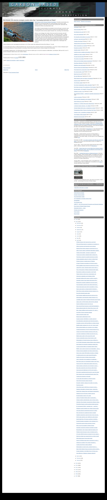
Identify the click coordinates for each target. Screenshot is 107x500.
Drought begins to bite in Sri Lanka (83, 395)
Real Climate (76, 213)
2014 (76, 221)
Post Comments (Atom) (14, 72)
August (78, 231)
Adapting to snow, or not (79, 91)
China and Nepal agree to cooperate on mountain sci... (87, 244)
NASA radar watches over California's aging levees (87, 417)
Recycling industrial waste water (83, 293)
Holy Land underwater (78, 34)
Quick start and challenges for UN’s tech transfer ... (87, 370)
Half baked (76, 27)
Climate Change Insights (79, 194)
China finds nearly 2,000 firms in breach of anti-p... (87, 387)
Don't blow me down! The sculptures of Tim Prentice (85, 87)
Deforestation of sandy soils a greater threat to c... (86, 446)
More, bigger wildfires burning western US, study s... (87, 310)
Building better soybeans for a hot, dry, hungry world (87, 325)
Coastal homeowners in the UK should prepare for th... (87, 329)
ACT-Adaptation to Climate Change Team (82, 198)
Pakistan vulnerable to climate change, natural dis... (87, 389)
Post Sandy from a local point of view (82, 69)
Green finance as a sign (79, 101)
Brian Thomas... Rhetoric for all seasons (82, 21)
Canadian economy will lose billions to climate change (87, 323)
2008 (76, 473)
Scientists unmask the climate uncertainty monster (86, 427)
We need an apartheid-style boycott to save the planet (87, 372)
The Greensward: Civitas (79, 196)
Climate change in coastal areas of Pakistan (85, 261)
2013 (76, 463)
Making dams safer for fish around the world (85, 335)
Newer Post (5, 69)
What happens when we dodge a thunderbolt (83, 78)
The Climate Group (78, 202)
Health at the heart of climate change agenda (85, 357)
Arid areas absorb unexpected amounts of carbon (86, 410)
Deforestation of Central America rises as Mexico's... (87, 340)
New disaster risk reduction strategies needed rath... (87, 344)
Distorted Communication (79, 116)
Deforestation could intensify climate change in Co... (87, 297)
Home (36, 69)
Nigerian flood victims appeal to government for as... (87, 248)
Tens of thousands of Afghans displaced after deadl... (87, 269)
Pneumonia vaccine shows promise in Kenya (85, 423)
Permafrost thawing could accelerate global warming (87, 404)
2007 (76, 476)
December (79, 223)
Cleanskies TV (89, 128)
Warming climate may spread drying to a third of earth (87, 436)
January (78, 460)
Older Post (66, 69)
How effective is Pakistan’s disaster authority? (86, 453)
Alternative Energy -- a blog (79, 208)
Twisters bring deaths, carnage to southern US (86, 252)
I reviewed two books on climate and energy (88, 153)
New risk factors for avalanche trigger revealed (86, 412)
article (100, 161)
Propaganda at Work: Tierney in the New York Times (85, 110)
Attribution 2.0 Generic (53, 54)
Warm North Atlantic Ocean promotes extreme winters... (88, 449)
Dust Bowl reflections (78, 63)
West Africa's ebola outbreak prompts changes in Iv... (87, 291)
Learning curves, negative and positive (82, 52)
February (79, 458)
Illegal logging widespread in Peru (83, 316)
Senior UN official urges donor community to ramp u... (87, 440)
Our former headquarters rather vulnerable (83, 85)
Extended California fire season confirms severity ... (87, 278)
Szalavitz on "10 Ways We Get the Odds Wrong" (84, 103)
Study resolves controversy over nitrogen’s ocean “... (87, 365)
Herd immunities (77, 29)
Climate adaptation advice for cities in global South (87, 259)
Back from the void (78, 74)
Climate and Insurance (78, 210)
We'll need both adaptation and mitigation (82, 99)
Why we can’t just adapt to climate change (85, 425)
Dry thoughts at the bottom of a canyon (82, 36)
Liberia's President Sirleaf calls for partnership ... (86, 397)
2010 (76, 469)
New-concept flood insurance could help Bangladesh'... (87, 306)
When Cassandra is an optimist (80, 45)
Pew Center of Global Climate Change (82, 206)
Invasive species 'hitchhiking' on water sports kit (86, 318)
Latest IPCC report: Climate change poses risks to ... (87, 267)
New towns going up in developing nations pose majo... (87, 361)
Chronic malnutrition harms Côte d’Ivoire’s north (86, 338)
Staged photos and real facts (80, 43)
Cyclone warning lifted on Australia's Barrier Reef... (87, 346)
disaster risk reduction (11, 60)
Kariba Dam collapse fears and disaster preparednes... (87, 391)
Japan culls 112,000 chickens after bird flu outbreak (87, 301)
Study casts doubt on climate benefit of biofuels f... (86, 289)
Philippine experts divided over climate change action (87, 408)
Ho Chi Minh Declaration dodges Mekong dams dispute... (88, 342)
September (79, 229)
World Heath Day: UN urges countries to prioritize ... (87, 419)
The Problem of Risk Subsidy (80, 114)
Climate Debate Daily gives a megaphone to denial (84, 108)
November (79, 225)
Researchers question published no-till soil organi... (87, 282)
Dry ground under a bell (79, 71)
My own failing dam (78, 76)
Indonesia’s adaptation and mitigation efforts (85, 276)
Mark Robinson (25, 54)
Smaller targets (77, 50)
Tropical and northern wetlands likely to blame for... (87, 254)
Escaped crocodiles (78, 47)
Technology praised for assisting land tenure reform (87, 256)
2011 (76, 467)
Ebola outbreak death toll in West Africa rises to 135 (87, 308)
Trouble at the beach (78, 41)
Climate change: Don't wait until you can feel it (86, 242)
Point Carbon (77, 211)
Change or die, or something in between (82, 112)
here (79, 137)
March (78, 456)
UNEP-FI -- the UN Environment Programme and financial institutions (88, 204)
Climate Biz (86, 150)
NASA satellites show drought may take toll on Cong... (87, 265)
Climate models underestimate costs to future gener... (87, 399)
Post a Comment (6, 67)
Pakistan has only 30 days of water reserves (85, 393)
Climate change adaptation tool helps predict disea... (87, 350)
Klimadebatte (77, 200)
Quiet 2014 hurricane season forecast (84, 380)
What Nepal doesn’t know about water (84, 438)
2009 (76, 471)
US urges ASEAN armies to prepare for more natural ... (87, 434)
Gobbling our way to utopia (79, 54)
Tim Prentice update (78, 82)
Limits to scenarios (78, 97)
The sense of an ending (79, 58)
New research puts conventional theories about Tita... (87, 374)
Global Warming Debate (79, 192)
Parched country (79, 385)
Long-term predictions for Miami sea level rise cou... (87, 333)
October (78, 227)
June (78, 236)
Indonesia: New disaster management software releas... (88, 402)
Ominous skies (77, 80)
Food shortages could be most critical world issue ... (87, 284)
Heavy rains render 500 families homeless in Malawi (87, 353)
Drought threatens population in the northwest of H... (87, 421)
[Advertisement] (80, 483)
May (78, 238)
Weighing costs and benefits (80, 65)
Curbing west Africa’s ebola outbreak (84, 444)
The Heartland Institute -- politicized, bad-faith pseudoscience (87, 93)
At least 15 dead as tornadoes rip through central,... (87, 263)
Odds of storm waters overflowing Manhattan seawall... (87, 250)
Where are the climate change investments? (83, 61)
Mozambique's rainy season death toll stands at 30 (87, 429)
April (78, 240)
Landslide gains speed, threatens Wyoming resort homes (88, 299)
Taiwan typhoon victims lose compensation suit (86, 274)
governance (21, 60)
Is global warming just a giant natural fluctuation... (86, 355)
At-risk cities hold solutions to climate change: (85, 378)
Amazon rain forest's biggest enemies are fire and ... (87, 331)
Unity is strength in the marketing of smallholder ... (86, 359)
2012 (76, 465)
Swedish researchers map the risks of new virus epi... (87, 414)
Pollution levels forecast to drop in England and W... (87, 431)
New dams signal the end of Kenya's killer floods (86, 367)
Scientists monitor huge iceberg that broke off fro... (86, 280)
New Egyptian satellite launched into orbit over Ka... (87, 295)
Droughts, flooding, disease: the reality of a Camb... (87, 382)
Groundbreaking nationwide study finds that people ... (87, 320)
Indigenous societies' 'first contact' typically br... (86, 442)
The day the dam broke (79, 56)
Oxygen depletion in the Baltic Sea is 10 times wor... (87, 451)
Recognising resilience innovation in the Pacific (86, 271)
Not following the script (79, 32)
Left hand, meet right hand (79, 39)
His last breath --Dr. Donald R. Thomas (82, 89)
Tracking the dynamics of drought (83, 376)
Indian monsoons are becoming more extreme (86, 246)
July (78, 233)
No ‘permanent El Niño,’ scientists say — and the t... (87, 406)
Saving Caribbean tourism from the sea (84, 303)
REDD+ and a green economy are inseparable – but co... (88, 348)
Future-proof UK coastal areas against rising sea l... (87, 363)
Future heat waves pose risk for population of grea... (87, 286)
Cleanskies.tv (94, 145)
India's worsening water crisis (82, 314)
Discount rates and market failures (81, 67)
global (17, 60)
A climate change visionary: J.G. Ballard (82, 105)
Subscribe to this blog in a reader (81, 187)
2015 (76, 219)
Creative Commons (46, 54)
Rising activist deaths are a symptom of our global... (87, 327)
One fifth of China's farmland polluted (84, 312)
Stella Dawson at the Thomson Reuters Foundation (45, 22)
